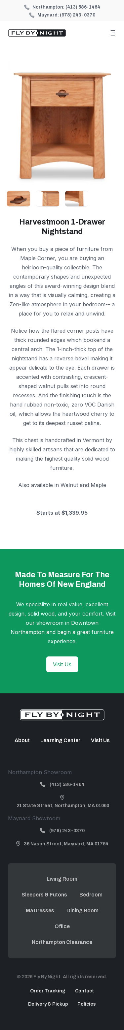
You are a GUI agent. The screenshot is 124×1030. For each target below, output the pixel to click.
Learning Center (60, 740)
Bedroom (91, 894)
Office (62, 926)
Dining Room (82, 910)
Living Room (62, 879)
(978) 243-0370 (77, 15)
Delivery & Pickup (48, 1004)
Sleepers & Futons (44, 894)
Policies (86, 1004)
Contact (84, 990)
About (22, 740)
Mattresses (40, 910)
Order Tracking (47, 990)
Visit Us (62, 664)
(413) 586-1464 (82, 7)
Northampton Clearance (62, 942)
